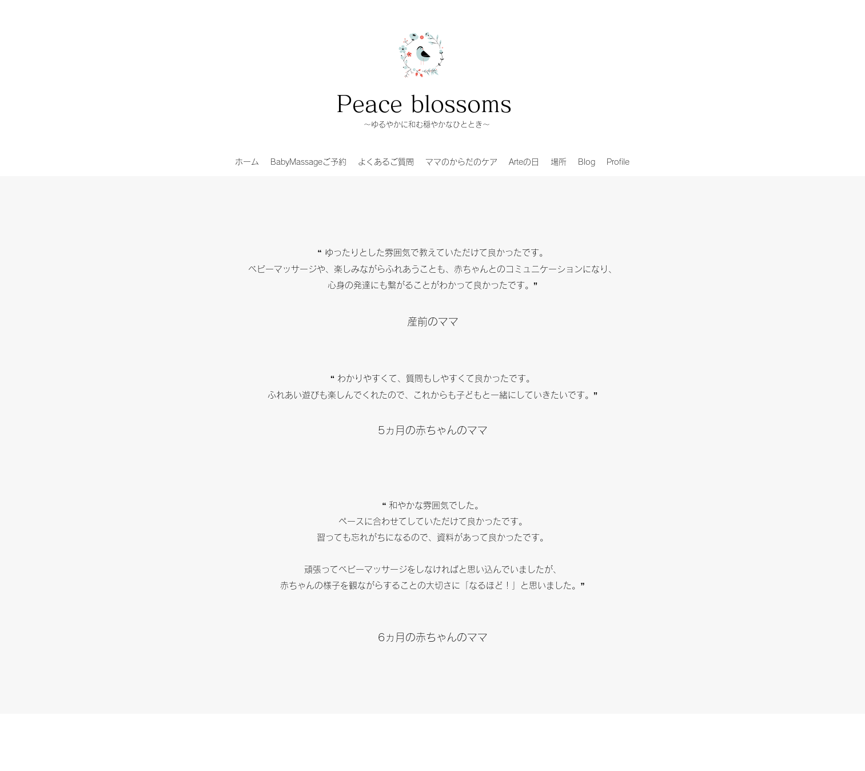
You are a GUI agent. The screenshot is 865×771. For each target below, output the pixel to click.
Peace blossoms (424, 103)
